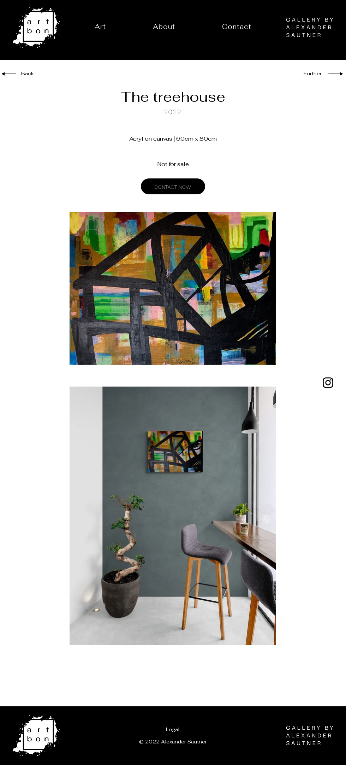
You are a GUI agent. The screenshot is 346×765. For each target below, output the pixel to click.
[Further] (311, 74)
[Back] (32, 74)
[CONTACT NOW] (173, 186)
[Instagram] (328, 383)
